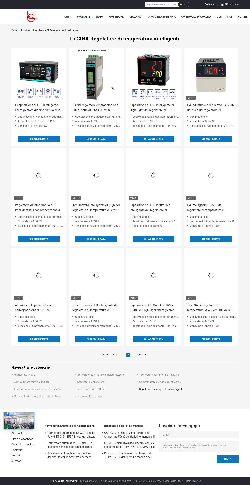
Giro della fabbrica (162, 16)
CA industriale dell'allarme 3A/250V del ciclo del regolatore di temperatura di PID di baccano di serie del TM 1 (211, 108)
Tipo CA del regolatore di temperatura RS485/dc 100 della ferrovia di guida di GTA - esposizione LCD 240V (209, 308)
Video (99, 16)
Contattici (224, 16)
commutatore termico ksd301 (31, 381)
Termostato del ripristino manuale (159, 374)
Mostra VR (116, 16)
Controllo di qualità (196, 16)
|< (117, 354)
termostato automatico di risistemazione (101, 374)
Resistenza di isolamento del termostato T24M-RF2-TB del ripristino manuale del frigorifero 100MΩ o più (128, 456)
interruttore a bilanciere (90, 381)
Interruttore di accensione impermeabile (37, 389)
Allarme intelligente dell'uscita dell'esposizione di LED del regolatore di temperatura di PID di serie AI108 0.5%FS (38, 308)
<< (123, 354)
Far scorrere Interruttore (91, 389)
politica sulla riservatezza (64, 481)
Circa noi (135, 16)
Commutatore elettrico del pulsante (160, 381)
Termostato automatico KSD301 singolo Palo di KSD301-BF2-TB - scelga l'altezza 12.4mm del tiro (71, 435)
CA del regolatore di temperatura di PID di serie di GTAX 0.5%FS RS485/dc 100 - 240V (95, 108)
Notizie (242, 16)
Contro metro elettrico (90, 396)
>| (145, 354)
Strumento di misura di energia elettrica (37, 396)
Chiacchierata (38, 139)
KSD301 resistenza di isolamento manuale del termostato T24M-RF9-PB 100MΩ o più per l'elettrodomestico (129, 445)
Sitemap (16, 460)
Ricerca (183, 4)
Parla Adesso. (212, 4)
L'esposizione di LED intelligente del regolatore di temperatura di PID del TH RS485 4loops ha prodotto (38, 108)
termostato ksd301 (25, 374)
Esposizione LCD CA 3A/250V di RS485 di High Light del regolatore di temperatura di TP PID (153, 308)
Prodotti (83, 16)
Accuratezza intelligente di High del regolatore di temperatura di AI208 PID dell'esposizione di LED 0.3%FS (96, 208)
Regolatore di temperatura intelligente (161, 389)
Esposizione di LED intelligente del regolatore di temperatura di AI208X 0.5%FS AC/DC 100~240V (95, 308)
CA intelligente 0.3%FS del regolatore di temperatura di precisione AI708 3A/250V (205, 208)
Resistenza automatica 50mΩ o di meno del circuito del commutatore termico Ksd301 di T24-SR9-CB (71, 456)
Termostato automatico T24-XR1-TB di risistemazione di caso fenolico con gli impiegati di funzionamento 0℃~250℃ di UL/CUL (72, 445)
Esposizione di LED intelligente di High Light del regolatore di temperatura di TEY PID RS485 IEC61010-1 (152, 108)
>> (139, 354)
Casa (67, 16)
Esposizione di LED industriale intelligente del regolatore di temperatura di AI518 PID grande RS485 (152, 208)
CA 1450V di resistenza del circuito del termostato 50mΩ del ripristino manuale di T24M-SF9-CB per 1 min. (129, 435)
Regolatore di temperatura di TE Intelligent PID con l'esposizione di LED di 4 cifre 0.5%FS (38, 208)
